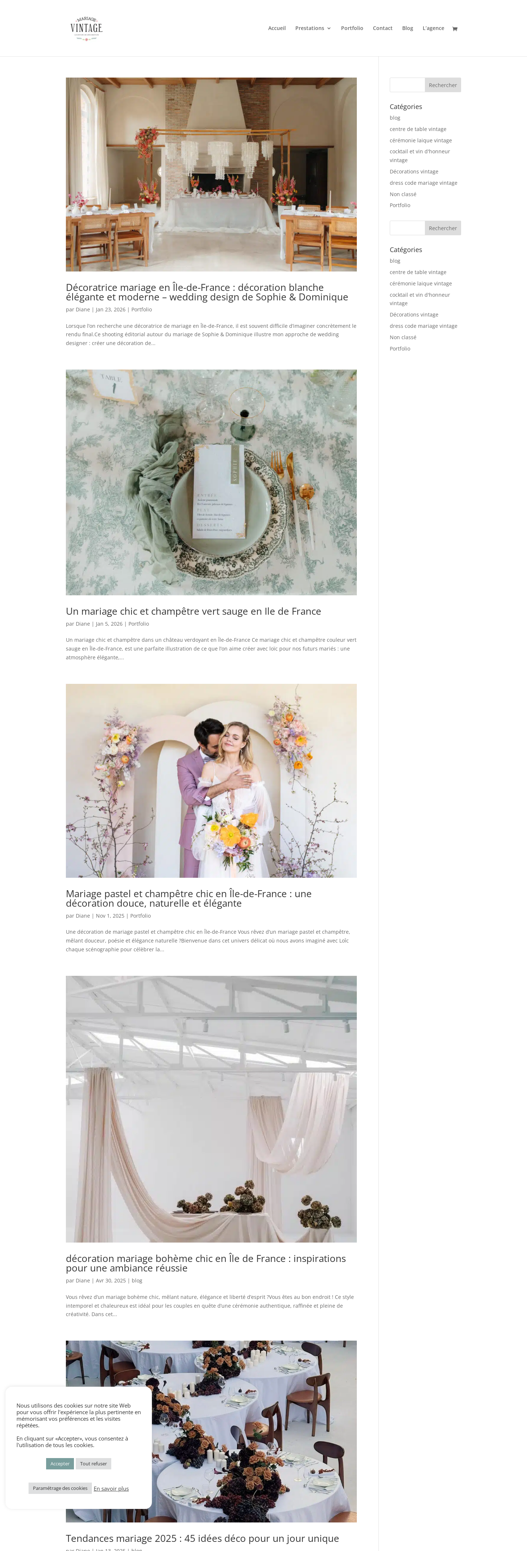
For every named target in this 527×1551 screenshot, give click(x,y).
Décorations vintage (414, 171)
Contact (383, 28)
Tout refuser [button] (93, 1463)
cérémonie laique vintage (421, 140)
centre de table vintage (418, 128)
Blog (407, 28)
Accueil (277, 28)
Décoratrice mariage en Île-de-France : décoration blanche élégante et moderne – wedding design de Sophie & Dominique (207, 292)
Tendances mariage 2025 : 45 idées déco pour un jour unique (202, 1538)
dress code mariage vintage (423, 182)
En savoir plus (111, 1488)
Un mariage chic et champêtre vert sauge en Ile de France (193, 611)
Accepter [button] (60, 1463)
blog (137, 1280)
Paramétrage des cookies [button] (60, 1488)
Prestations (309, 28)
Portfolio (352, 28)
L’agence (433, 28)
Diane (83, 309)
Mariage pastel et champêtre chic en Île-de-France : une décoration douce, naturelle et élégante (189, 898)
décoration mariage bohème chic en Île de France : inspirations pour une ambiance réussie (206, 1263)
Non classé (403, 194)
